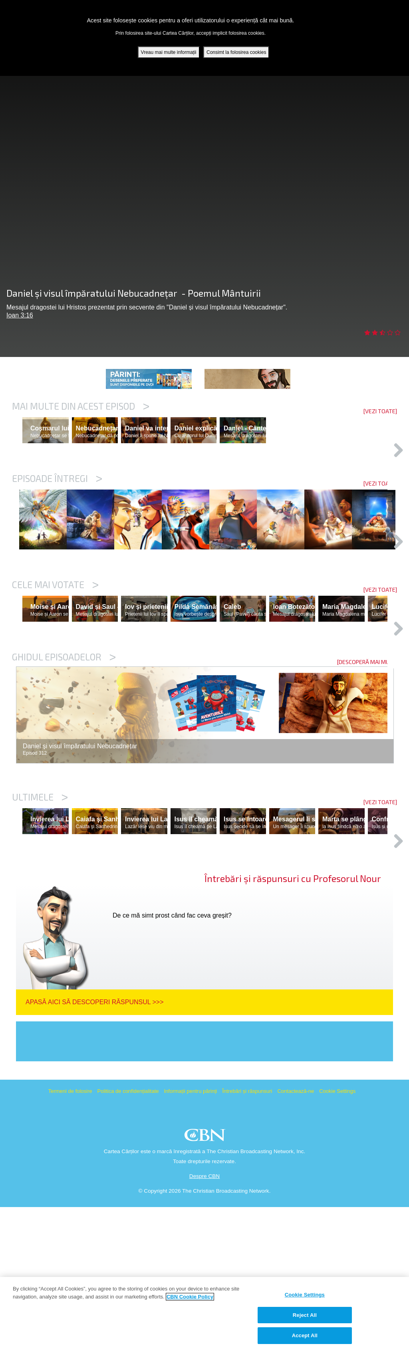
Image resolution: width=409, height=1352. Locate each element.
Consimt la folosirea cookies (236, 52)
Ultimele (40, 907)
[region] (204, 1314)
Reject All (305, 1315)
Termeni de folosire (70, 1236)
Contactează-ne (295, 1236)
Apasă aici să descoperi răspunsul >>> (94, 1147)
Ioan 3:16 (19, 315)
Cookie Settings (337, 1236)
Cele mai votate (55, 660)
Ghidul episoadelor (64, 767)
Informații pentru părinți (190, 1236)
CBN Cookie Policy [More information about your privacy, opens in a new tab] (190, 1297)
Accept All (305, 1335)
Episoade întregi (57, 513)
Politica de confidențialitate (128, 1236)
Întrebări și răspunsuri (247, 1236)
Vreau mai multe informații (169, 52)
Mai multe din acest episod (80, 406)
